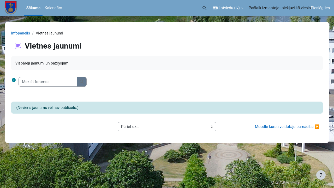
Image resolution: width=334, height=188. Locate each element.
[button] (204, 8)
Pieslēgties (320, 7)
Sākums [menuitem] (33, 7)
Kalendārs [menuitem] (53, 7)
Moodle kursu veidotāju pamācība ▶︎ (279, 127)
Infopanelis (28, 33)
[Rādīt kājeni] (321, 175)
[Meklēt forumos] (55, 82)
